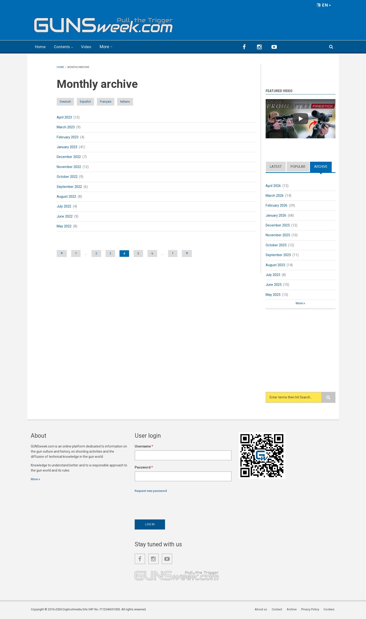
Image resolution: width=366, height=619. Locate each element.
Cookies (329, 610)
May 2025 (273, 295)
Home (40, 46)
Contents (63, 46)
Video (88, 46)
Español (96, 101)
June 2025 (274, 285)
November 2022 (69, 167)
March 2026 (275, 195)
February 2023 (67, 137)
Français (123, 101)
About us (263, 610)
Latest (276, 166)
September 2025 (278, 255)
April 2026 (273, 185)
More (107, 46)
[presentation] (170, 506)
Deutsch (68, 101)
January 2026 (276, 215)
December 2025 (278, 225)
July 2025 (273, 275)
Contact (278, 610)
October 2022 (67, 177)
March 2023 (66, 127)
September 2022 (69, 187)
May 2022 (64, 227)
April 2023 (64, 117)
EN (324, 5)
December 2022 (69, 157)
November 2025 (278, 235)
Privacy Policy (311, 610)
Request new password (152, 492)
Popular (298, 166)
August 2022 (66, 197)
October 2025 (276, 245)
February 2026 (276, 205)
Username (144, 447)
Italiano (151, 101)
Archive (320, 166)
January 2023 (67, 147)
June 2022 (65, 217)
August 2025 (275, 265)
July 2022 (64, 207)
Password (144, 468)
